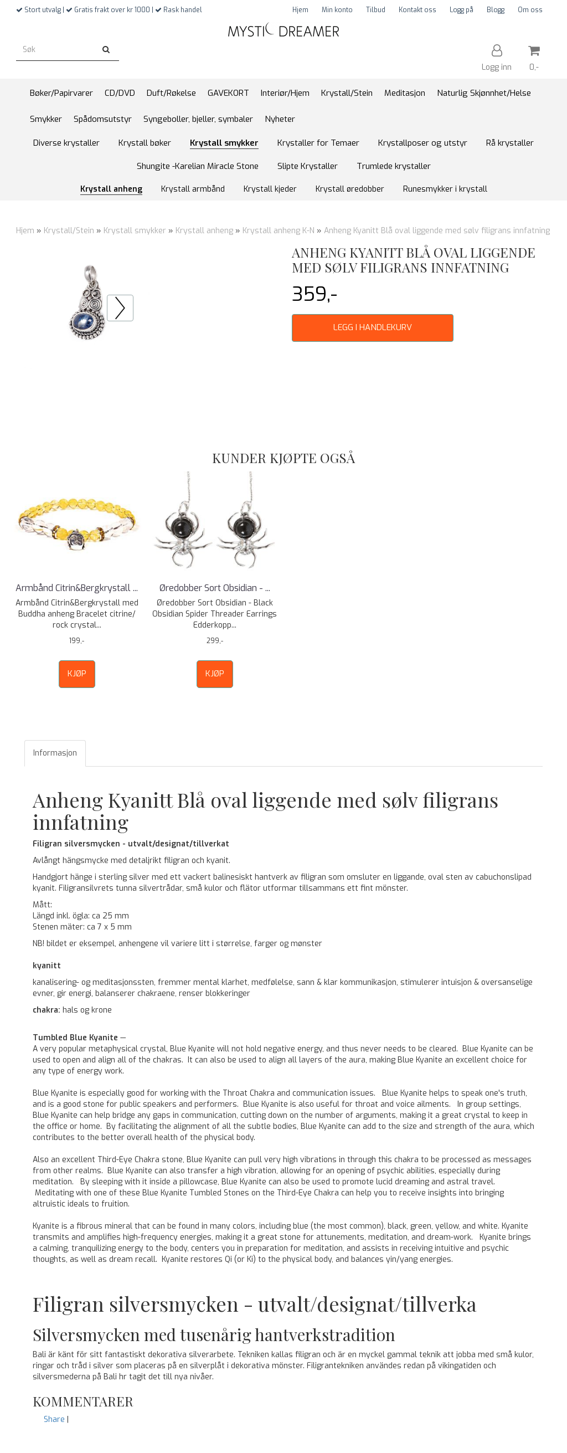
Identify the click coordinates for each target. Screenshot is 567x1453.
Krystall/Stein (69, 230)
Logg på (461, 10)
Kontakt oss (417, 10)
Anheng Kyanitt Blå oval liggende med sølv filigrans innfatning (437, 230)
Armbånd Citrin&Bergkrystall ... (77, 588)
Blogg (495, 10)
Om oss (530, 10)
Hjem (300, 10)
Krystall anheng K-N (279, 230)
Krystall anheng (204, 230)
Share (54, 1419)
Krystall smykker (135, 230)
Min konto (337, 10)
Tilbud (375, 10)
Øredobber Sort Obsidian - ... (214, 588)
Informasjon (55, 753)
